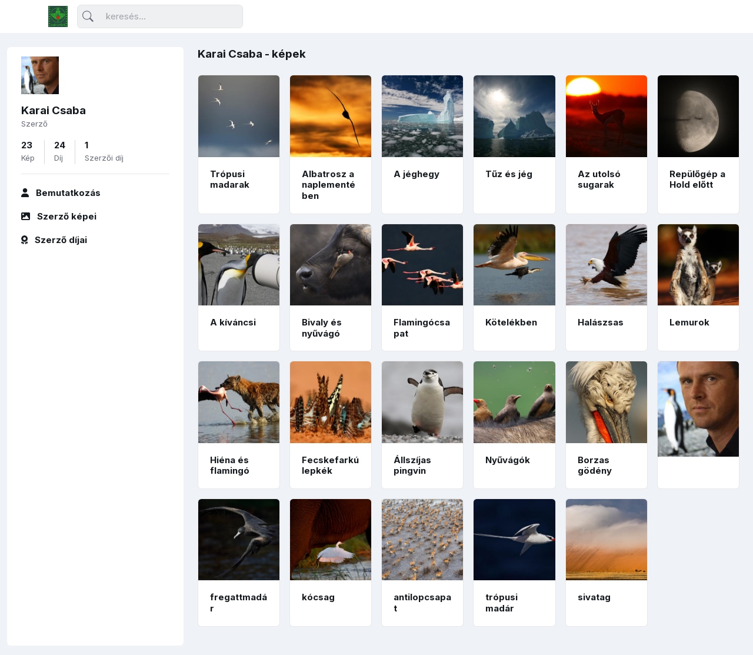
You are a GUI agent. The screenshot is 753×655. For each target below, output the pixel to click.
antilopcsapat (422, 602)
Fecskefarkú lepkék (330, 465)
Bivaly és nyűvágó (322, 328)
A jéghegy (416, 173)
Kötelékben (511, 322)
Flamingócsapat (422, 328)
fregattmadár (238, 602)
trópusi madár (501, 602)
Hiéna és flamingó (229, 465)
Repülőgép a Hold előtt (697, 179)
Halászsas (601, 322)
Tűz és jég (508, 173)
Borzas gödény (595, 465)
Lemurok (689, 322)
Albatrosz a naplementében (328, 185)
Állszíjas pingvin (412, 465)
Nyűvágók (507, 460)
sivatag (594, 597)
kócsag (318, 597)
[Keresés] (160, 17)
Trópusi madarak (229, 179)
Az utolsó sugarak (599, 179)
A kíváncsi (233, 322)
